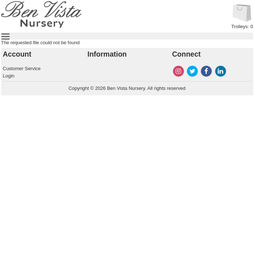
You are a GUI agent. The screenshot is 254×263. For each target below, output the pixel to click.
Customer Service (22, 68)
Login (9, 76)
